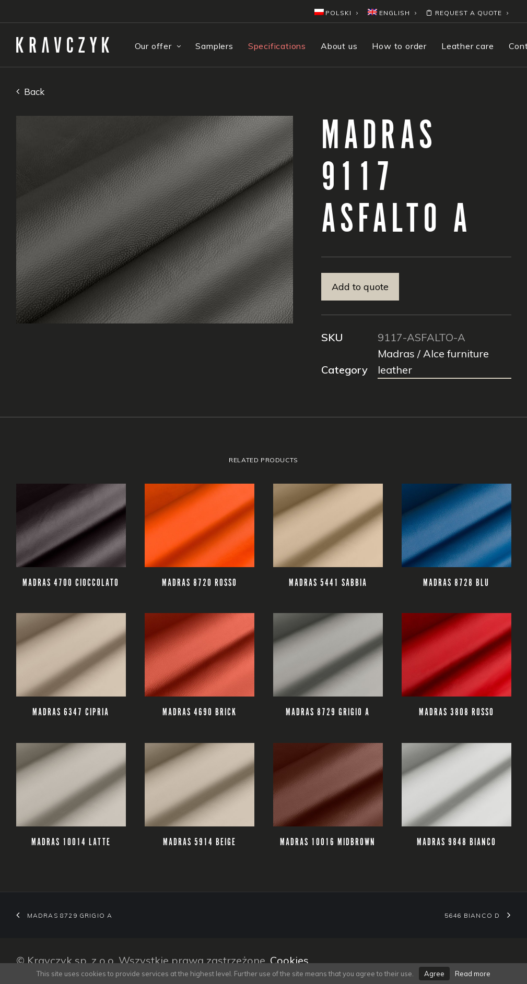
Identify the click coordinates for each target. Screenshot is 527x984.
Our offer (158, 46)
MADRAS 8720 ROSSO (199, 583)
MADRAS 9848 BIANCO (456, 842)
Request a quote (467, 13)
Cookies (289, 960)
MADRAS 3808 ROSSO (456, 712)
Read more (472, 973)
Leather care (467, 46)
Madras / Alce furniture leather (433, 361)
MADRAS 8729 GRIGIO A (328, 712)
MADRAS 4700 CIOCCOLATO (70, 583)
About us (339, 46)
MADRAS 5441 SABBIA (328, 583)
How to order (399, 46)
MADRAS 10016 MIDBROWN (328, 842)
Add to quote (360, 287)
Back (30, 91)
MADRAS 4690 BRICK (199, 712)
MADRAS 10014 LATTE (71, 842)
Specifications (277, 46)
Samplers (214, 46)
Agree (434, 973)
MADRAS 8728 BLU (456, 583)
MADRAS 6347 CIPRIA (70, 712)
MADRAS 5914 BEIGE (199, 842)
